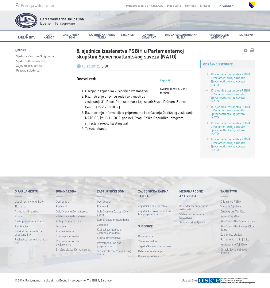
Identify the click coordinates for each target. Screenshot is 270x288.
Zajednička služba (231, 234)
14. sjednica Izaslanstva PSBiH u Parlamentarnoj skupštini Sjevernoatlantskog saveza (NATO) (230, 144)
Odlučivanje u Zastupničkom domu (113, 213)
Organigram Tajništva (233, 211)
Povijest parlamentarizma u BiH (31, 241)
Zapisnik (165, 80)
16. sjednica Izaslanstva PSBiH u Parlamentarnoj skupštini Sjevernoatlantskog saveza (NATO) (230, 112)
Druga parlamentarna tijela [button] (181, 36)
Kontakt (190, 5)
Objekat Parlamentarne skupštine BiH (29, 232)
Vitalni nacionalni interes (70, 216)
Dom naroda (145, 236)
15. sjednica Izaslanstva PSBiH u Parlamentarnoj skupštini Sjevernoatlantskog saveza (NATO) (230, 128)
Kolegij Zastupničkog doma (113, 219)
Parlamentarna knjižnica (235, 239)
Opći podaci (62, 201)
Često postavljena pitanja (30, 221)
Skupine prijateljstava (192, 222)
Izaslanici (61, 226)
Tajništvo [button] (246, 34)
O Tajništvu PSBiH (231, 201)
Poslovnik (62, 206)
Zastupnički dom (148, 241)
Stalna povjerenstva (68, 236)
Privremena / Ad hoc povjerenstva (68, 242)
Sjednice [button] (127, 34)
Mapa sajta (174, 5)
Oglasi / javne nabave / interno (233, 251)
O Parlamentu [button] (26, 36)
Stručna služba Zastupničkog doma (114, 252)
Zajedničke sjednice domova (154, 246)
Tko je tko (20, 206)
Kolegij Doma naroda (68, 221)
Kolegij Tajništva (230, 216)
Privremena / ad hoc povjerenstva (109, 244)
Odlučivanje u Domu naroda (72, 211)
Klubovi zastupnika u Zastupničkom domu (109, 231)
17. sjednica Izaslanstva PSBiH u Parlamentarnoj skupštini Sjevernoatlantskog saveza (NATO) (230, 95)
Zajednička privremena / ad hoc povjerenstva (154, 212)
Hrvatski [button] (226, 5)
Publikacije (21, 226)
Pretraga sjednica (27, 70)
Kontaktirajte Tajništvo (233, 244)
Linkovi (205, 5)
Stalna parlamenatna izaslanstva (192, 215)
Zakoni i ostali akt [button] (149, 36)
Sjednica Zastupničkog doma (35, 56)
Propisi (19, 216)
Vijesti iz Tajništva (230, 206)
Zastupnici (103, 224)
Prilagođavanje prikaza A (144, 5)
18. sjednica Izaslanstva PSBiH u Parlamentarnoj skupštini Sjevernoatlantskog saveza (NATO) (230, 79)
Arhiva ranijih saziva (26, 211)
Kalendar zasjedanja (150, 251)
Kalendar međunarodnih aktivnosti (193, 207)
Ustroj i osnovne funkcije (29, 201)
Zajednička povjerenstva (152, 206)
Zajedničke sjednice (29, 65)
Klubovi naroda (65, 231)
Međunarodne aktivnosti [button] (218, 36)
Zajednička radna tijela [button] (102, 36)
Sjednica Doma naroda (30, 61)
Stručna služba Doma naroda (73, 249)
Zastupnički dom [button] (71, 36)
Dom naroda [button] (48, 36)
